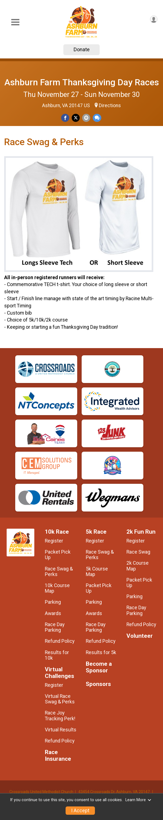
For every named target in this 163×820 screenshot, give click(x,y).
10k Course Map (57, 588)
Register (54, 541)
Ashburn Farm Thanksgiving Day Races (81, 82)
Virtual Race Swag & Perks (60, 699)
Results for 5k (101, 652)
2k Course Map (137, 565)
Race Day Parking (54, 627)
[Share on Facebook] (65, 118)
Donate (82, 49)
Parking (53, 602)
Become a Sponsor (99, 667)
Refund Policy (59, 641)
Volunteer (139, 636)
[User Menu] (153, 19)
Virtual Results (60, 729)
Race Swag (138, 552)
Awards (53, 613)
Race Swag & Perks (59, 571)
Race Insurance (58, 755)
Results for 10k (57, 655)
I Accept (80, 810)
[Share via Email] (86, 118)
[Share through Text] (97, 118)
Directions (110, 105)
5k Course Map (97, 571)
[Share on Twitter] (76, 118)
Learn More (138, 800)
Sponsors (98, 684)
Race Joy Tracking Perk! (60, 715)
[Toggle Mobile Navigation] (15, 22)
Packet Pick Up (58, 554)
